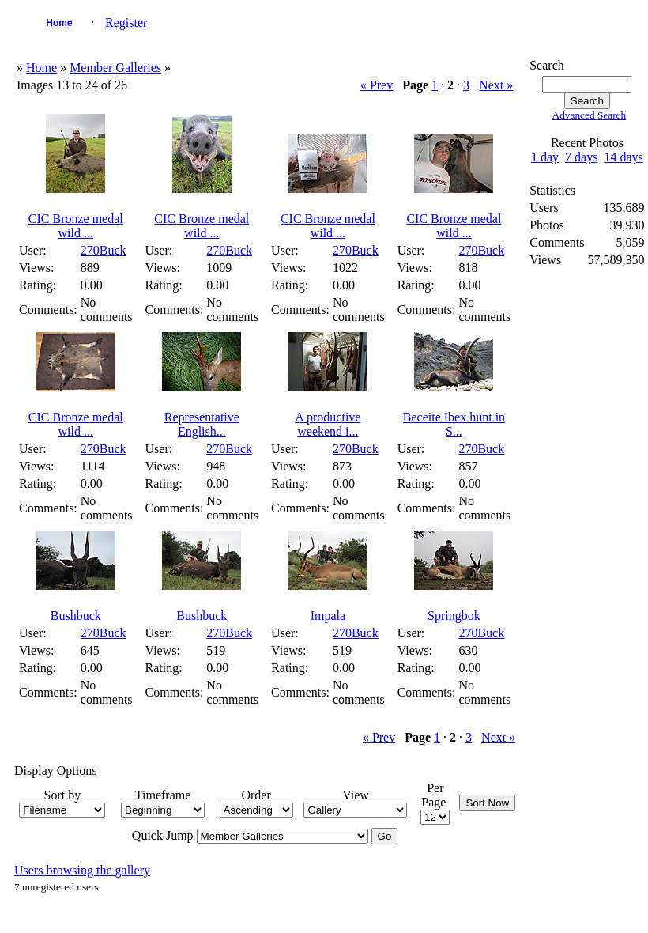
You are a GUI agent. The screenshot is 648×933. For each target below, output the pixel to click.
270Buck (103, 250)
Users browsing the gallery (82, 870)
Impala (328, 615)
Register (126, 22)
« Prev (376, 85)
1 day (545, 157)
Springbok (454, 615)
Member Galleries (115, 67)
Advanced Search (589, 115)
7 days (581, 157)
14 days (623, 157)
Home (59, 22)
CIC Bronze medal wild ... (75, 226)
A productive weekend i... (327, 424)
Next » (496, 85)
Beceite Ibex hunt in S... (454, 424)
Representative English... (201, 424)
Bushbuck (76, 615)
